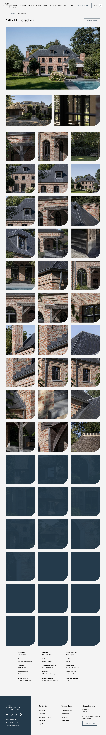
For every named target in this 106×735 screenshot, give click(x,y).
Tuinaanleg (64, 717)
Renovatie (31, 5)
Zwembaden (65, 720)
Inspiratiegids (62, 5)
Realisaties (53, 5)
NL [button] (95, 5)
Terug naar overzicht (92, 20)
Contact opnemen (90, 723)
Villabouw (23, 5)
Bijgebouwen (65, 713)
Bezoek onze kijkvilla (84, 5)
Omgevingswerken (66, 710)
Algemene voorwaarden (12, 722)
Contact (70, 5)
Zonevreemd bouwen (42, 5)
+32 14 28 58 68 (87, 718)
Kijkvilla (41, 724)
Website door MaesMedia (12, 725)
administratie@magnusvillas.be (91, 716)
